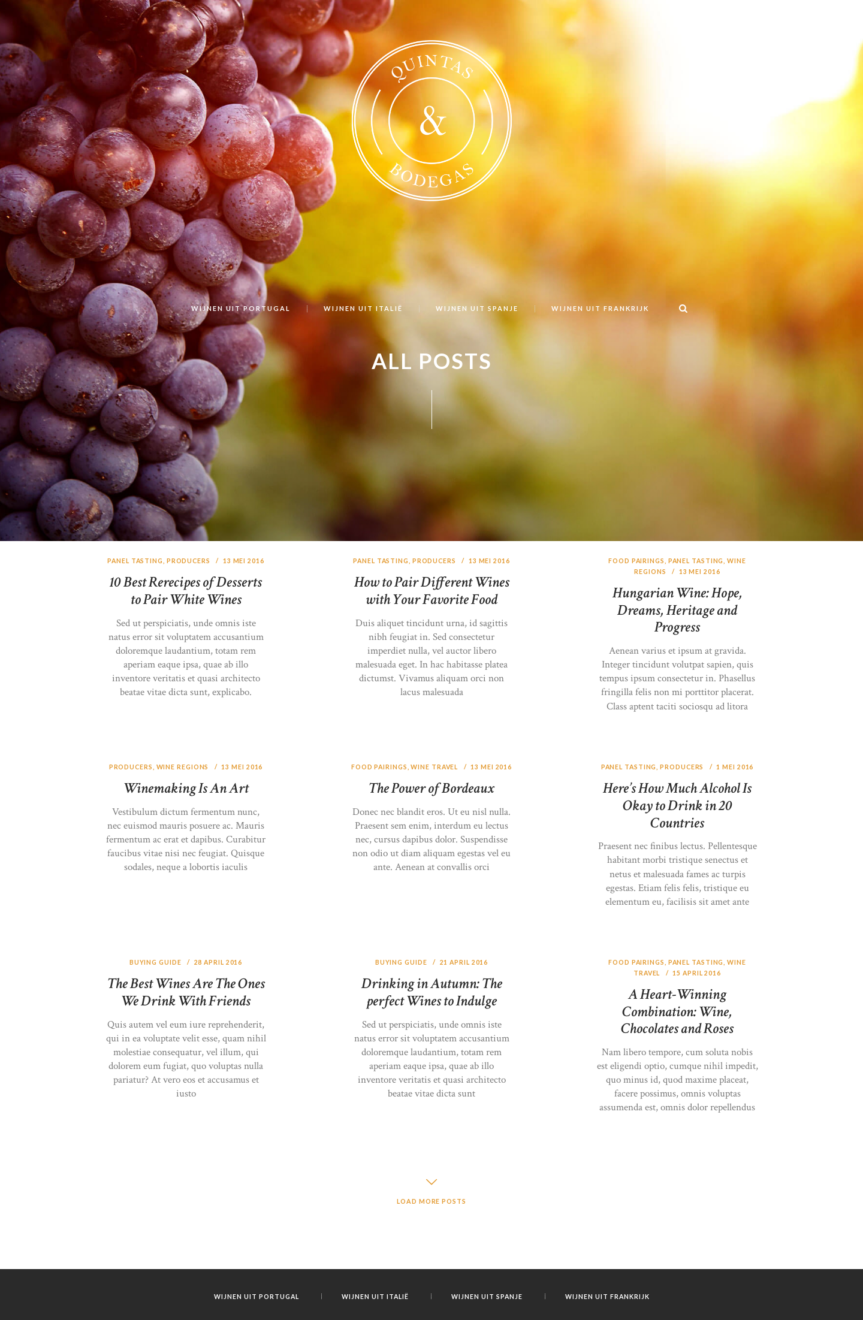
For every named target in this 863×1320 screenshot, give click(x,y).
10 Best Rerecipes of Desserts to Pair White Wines (185, 658)
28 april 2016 (219, 1030)
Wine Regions (183, 834)
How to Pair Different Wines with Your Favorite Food (431, 658)
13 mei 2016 (245, 628)
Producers (189, 628)
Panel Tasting (134, 628)
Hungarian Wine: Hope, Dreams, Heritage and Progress (677, 678)
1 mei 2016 (737, 834)
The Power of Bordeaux (431, 867)
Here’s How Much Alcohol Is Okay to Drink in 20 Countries (677, 873)
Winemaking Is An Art (186, 856)
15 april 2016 (698, 1040)
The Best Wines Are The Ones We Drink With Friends (186, 1068)
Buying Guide (155, 1030)
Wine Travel (445, 834)
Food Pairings (635, 628)
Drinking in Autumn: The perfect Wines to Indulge (432, 1060)
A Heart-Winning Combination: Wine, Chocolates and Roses (677, 1079)
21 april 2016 (465, 1030)
